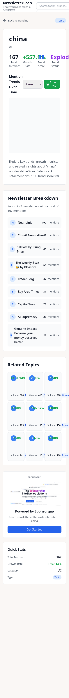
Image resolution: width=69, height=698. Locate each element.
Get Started (34, 529)
